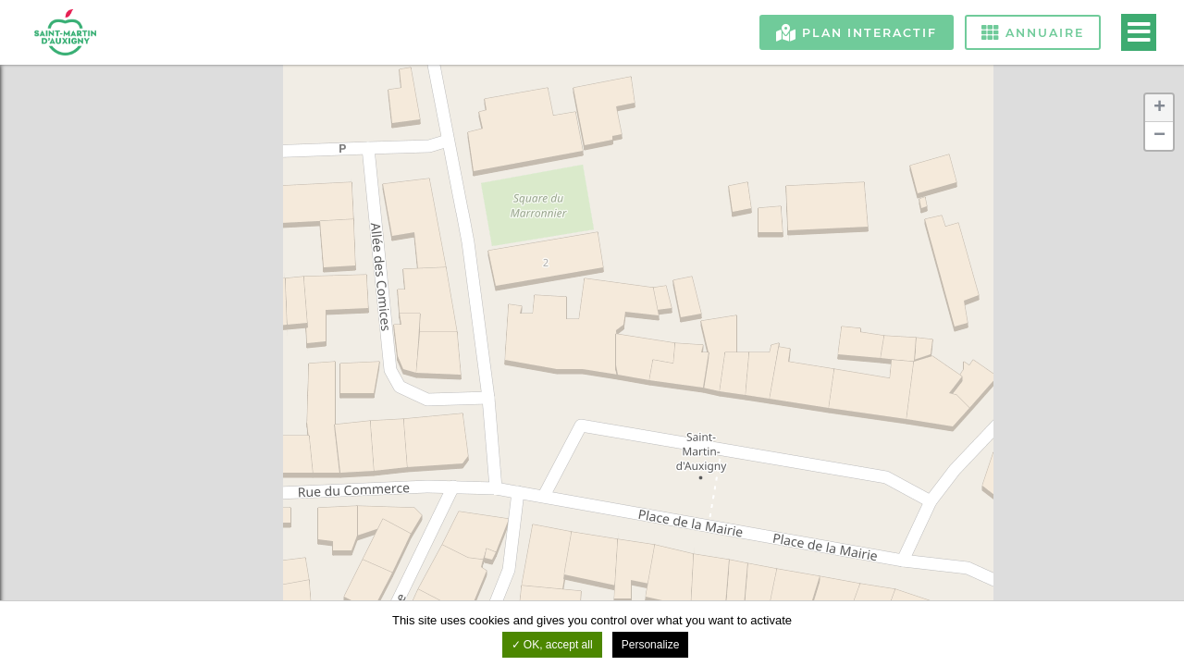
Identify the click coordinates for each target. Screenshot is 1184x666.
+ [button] (1159, 108)
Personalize (651, 644)
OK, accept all (552, 644)
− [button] (1159, 136)
